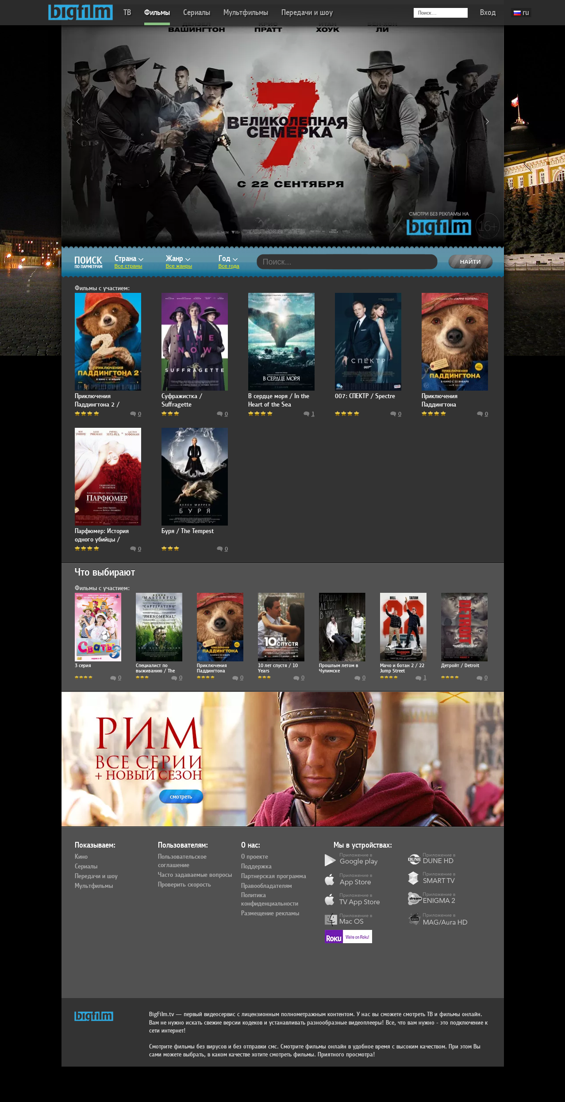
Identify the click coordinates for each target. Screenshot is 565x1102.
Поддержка (256, 867)
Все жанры (179, 266)
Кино (81, 857)
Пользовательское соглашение (182, 861)
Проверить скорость (184, 885)
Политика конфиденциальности (269, 899)
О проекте (254, 857)
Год (228, 258)
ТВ (127, 12)
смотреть (181, 796)
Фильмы (157, 12)
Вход (488, 12)
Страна (129, 258)
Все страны (128, 266)
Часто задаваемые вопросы (195, 875)
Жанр (178, 258)
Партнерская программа (273, 876)
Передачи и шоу (307, 12)
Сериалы (196, 12)
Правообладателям (266, 886)
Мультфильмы (245, 12)
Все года (229, 266)
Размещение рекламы (270, 914)
